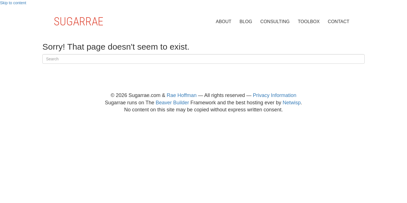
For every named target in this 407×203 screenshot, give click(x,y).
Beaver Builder (172, 102)
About (223, 21)
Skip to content (13, 3)
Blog (246, 21)
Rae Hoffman (182, 95)
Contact (338, 21)
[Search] (203, 59)
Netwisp (292, 102)
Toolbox (309, 21)
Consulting (275, 21)
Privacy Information (274, 95)
